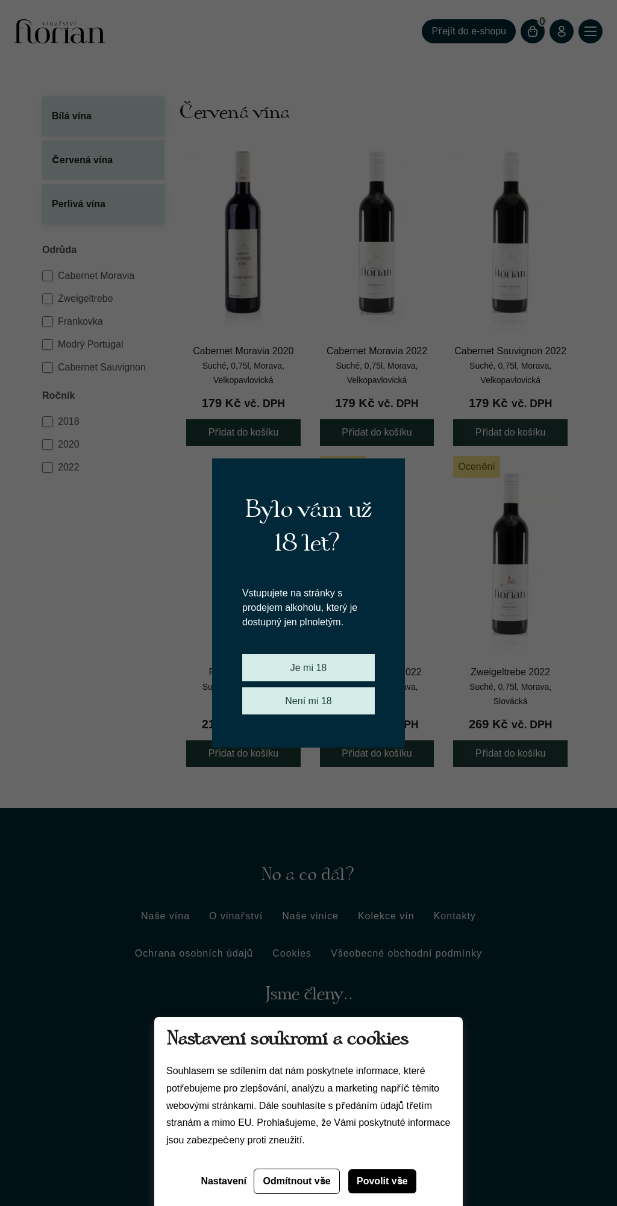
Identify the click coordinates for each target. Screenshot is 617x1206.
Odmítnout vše (296, 1181)
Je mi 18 (308, 668)
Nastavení (223, 1181)
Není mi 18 (308, 701)
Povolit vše (382, 1181)
